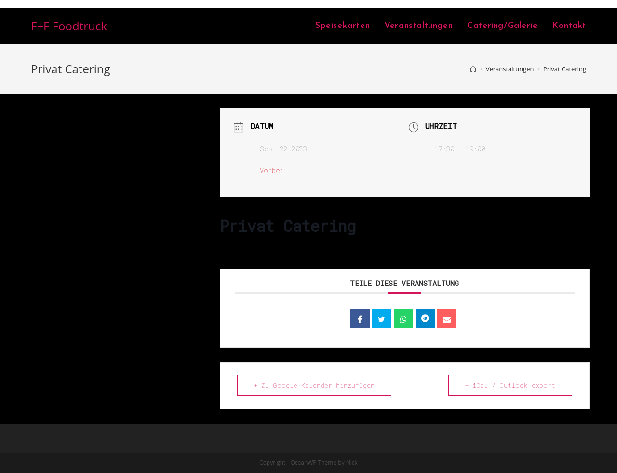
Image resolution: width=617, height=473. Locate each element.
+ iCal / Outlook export (510, 385)
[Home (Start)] (473, 69)
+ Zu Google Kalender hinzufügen (314, 385)
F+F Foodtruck (69, 26)
